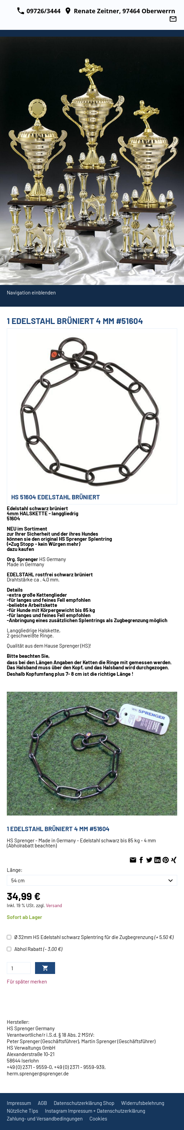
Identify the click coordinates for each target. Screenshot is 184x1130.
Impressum (19, 1103)
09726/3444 (39, 11)
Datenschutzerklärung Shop (84, 1103)
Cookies (98, 1118)
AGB (42, 1103)
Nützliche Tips (22, 1111)
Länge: (14, 870)
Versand (54, 905)
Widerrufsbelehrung (142, 1103)
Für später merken (27, 981)
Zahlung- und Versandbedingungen (45, 1118)
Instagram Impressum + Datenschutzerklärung (95, 1111)
